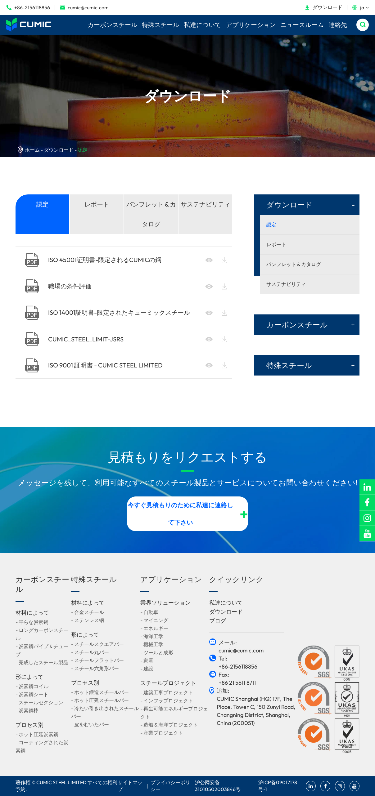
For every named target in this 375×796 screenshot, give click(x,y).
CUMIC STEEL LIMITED (61, 782)
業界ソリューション (165, 602)
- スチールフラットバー (97, 660)
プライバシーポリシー (170, 785)
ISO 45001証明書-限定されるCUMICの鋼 (93, 260)
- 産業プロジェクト (161, 733)
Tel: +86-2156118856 (238, 662)
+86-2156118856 (28, 7)
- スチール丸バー (90, 652)
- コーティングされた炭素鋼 (42, 746)
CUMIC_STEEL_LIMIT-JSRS (74, 339)
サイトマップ (130, 785)
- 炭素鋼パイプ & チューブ (42, 650)
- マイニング (154, 620)
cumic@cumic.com (84, 7)
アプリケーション (251, 25)
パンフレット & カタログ (151, 214)
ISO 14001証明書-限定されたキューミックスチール (107, 313)
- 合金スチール (87, 612)
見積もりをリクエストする (187, 457)
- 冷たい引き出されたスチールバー (105, 712)
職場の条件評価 (58, 286)
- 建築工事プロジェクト (166, 692)
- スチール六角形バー (95, 668)
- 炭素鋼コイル (32, 686)
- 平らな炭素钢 (32, 622)
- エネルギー (154, 628)
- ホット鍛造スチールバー (100, 692)
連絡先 (337, 25)
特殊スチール (160, 25)
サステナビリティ (205, 204)
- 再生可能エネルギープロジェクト (174, 712)
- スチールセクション (39, 702)
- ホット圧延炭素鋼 (37, 734)
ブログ (217, 620)
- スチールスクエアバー (97, 644)
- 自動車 (149, 612)
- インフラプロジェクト (166, 700)
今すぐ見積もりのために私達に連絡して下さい (188, 513)
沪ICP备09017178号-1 (277, 785)
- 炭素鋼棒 (27, 710)
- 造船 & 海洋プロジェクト (169, 725)
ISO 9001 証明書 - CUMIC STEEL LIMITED (94, 365)
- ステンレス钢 (87, 620)
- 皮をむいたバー (90, 724)
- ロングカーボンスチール (42, 634)
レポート (96, 204)
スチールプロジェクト (168, 683)
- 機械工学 (151, 644)
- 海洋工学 (151, 636)
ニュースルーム (302, 25)
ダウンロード (323, 7)
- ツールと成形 (156, 652)
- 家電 (146, 660)
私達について (202, 25)
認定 (83, 150)
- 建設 (146, 668)
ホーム (32, 150)
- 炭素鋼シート (32, 694)
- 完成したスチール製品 (42, 662)
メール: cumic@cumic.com (241, 646)
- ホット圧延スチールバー (100, 700)
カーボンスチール (112, 25)
